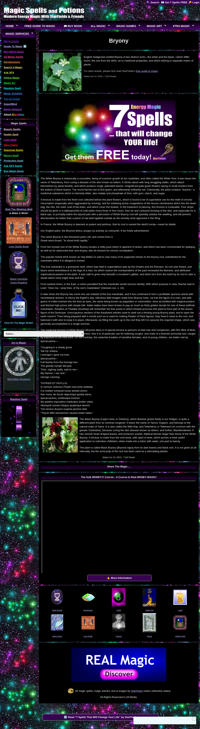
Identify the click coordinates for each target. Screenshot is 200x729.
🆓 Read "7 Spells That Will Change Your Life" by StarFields (100, 717)
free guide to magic (147, 71)
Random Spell (18, 399)
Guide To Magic (13, 46)
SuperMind (10, 104)
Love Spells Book (19, 246)
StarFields (137, 690)
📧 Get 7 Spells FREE (174, 2)
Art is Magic (18, 342)
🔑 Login (193, 2)
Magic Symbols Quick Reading (18, 279)
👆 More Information (119, 577)
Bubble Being (18, 393)
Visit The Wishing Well (18, 209)
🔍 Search (153, 2)
